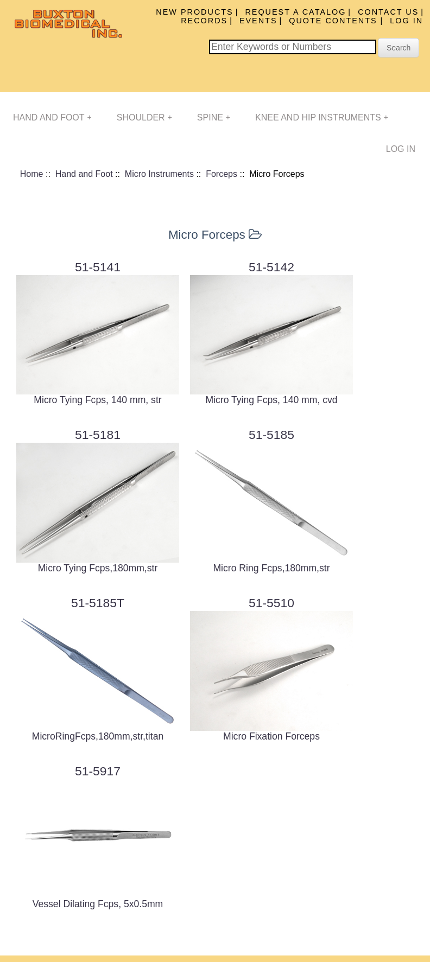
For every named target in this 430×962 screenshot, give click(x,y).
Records (204, 20)
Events (258, 20)
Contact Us (388, 12)
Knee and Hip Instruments (321, 117)
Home (31, 174)
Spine (213, 117)
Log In (406, 20)
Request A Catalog (295, 12)
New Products (194, 12)
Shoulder (144, 117)
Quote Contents (334, 20)
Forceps (221, 174)
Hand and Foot (52, 117)
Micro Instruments (159, 174)
